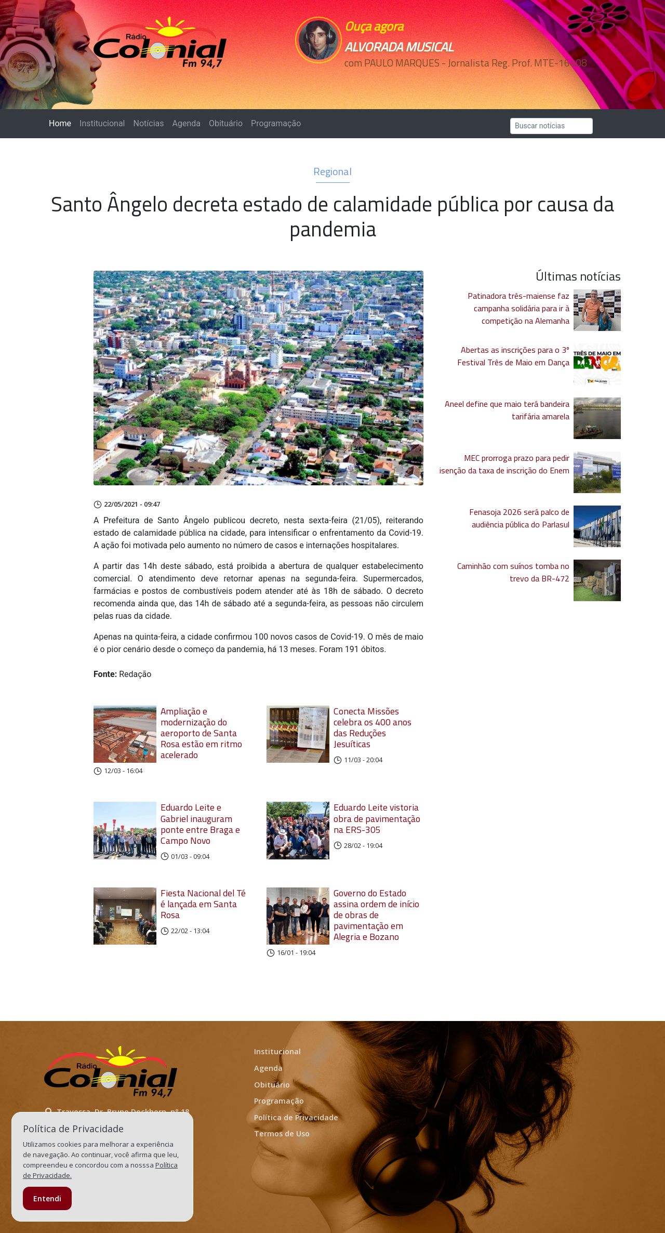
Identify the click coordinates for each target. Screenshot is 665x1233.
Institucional (102, 123)
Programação (276, 123)
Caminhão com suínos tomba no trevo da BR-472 (513, 572)
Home (62, 122)
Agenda (186, 123)
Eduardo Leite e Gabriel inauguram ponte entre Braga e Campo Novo (200, 823)
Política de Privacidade (296, 1117)
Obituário (226, 123)
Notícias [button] (149, 123)
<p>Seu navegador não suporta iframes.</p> (404, 81)
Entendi (47, 1198)
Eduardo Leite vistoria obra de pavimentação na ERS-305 (377, 818)
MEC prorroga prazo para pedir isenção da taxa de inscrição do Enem (504, 464)
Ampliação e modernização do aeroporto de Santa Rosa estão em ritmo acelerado (201, 733)
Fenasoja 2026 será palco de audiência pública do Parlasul (519, 518)
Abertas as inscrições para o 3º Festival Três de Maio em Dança (513, 355)
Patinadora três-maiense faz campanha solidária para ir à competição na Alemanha (518, 308)
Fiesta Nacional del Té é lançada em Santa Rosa (203, 904)
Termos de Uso (282, 1133)
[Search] (551, 126)
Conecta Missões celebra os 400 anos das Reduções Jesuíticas (372, 727)
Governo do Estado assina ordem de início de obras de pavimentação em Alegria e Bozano (376, 915)
